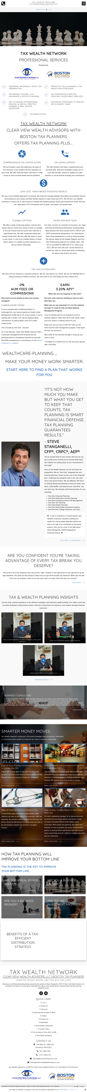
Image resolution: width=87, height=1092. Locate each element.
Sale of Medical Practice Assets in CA (19, 810)
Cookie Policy (62, 1089)
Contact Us (42, 10)
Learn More (76, 710)
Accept (71, 1089)
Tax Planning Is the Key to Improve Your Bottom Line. (26, 868)
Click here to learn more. (68, 541)
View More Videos (41, 680)
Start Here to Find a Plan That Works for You (44, 372)
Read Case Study (9, 785)
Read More (76, 583)
